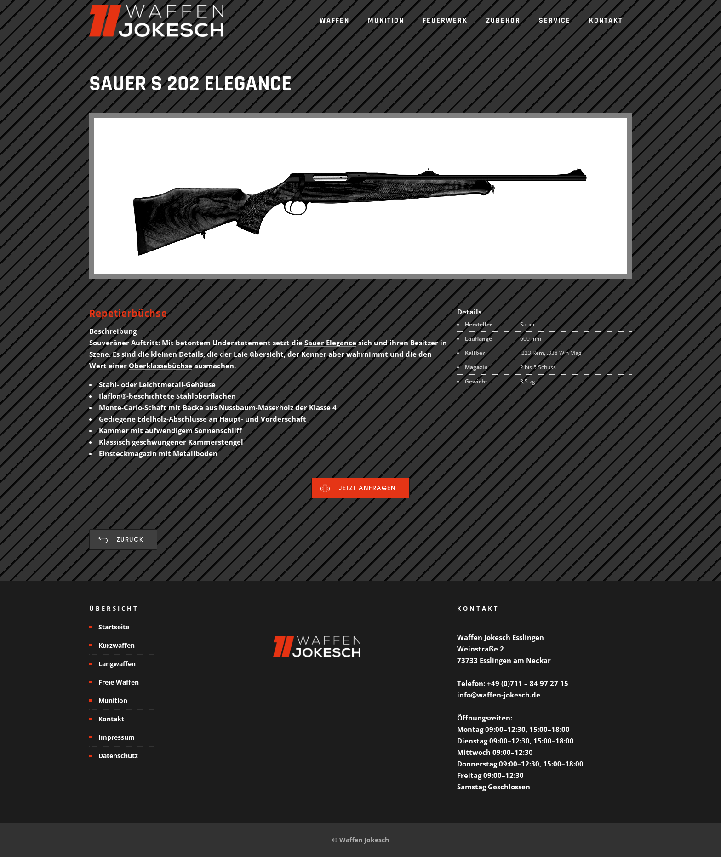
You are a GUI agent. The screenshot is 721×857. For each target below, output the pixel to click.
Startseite (113, 627)
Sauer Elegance (330, 342)
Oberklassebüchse (160, 365)
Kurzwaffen (116, 645)
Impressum (116, 737)
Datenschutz (118, 755)
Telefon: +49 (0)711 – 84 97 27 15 (512, 683)
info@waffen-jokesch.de (498, 694)
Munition (386, 20)
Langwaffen (117, 663)
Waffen (334, 20)
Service (555, 20)
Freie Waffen (118, 682)
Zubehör (503, 20)
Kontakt (606, 20)
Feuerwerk (445, 20)
